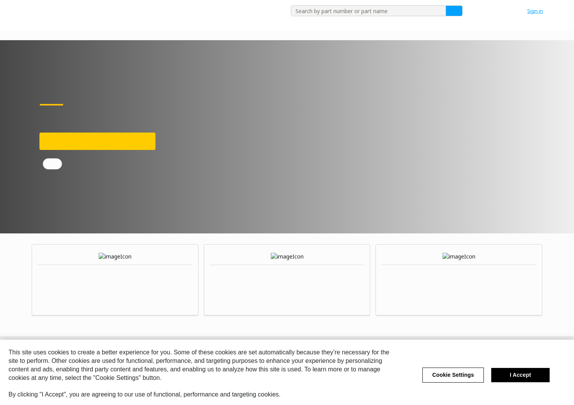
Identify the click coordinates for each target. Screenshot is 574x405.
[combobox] (365, 11)
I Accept (520, 383)
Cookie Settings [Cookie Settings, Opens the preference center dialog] (453, 383)
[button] (539, 10)
